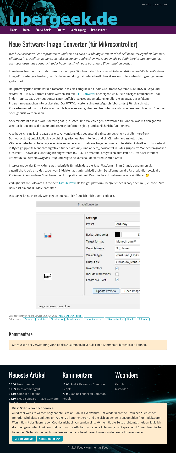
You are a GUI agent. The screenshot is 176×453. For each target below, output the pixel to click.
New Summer (26, 384)
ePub (78, 315)
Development (99, 29)
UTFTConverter (85, 94)
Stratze (61, 29)
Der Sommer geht (28, 389)
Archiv (26, 29)
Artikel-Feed (76, 447)
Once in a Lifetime (28, 394)
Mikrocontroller (115, 319)
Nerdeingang (78, 29)
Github (119, 384)
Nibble (130, 319)
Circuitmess (57, 319)
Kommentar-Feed (97, 447)
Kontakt (146, 4)
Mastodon (121, 389)
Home (13, 29)
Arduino (42, 319)
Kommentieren (66, 315)
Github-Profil (67, 183)
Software (143, 319)
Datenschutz (160, 4)
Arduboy (29, 319)
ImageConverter (94, 319)
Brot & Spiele (43, 29)
